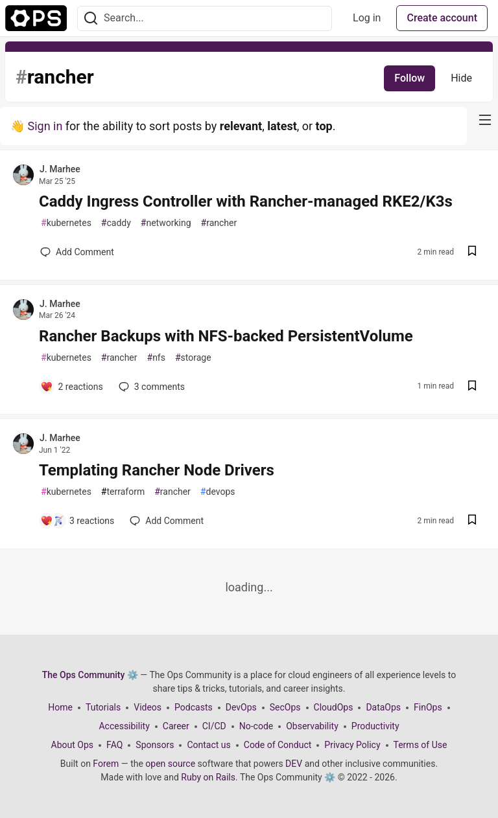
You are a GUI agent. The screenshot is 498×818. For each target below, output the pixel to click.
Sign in (44, 126)
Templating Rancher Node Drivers (156, 470)
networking (166, 223)
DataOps (383, 707)
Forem (106, 763)
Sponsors (155, 745)
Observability (312, 726)
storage (193, 358)
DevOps (241, 707)
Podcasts (193, 707)
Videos (147, 707)
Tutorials (103, 707)
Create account (442, 18)
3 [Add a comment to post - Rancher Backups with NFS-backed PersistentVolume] (150, 386)
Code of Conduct (278, 745)
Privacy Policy (352, 745)
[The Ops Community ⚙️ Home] (36, 18)
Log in (367, 18)
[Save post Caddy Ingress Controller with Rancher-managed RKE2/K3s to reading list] (472, 252)
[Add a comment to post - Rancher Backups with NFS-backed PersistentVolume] (71, 386)
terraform (123, 492)
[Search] (91, 18)
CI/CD (214, 726)
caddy (116, 223)
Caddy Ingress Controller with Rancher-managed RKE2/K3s (246, 201)
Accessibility (124, 726)
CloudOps (333, 707)
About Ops (72, 745)
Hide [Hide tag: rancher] (461, 78)
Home (60, 707)
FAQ (114, 745)
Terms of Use (420, 745)
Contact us (208, 745)
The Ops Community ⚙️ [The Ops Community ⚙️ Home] (90, 675)
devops (217, 492)
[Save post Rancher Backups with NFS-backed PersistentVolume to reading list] (472, 387)
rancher (219, 223)
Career (176, 726)
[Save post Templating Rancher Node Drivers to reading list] (472, 521)
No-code (256, 726)
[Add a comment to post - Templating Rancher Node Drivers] (77, 520)
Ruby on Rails (208, 777)
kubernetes (66, 223)
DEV (293, 763)
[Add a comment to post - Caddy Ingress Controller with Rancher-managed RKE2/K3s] (77, 252)
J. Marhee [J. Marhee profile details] (60, 169)
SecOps (285, 707)
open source (170, 763)
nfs (156, 358)
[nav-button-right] (485, 120)
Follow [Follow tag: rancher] (409, 78)
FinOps (428, 707)
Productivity (375, 726)
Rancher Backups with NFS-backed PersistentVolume (226, 336)
